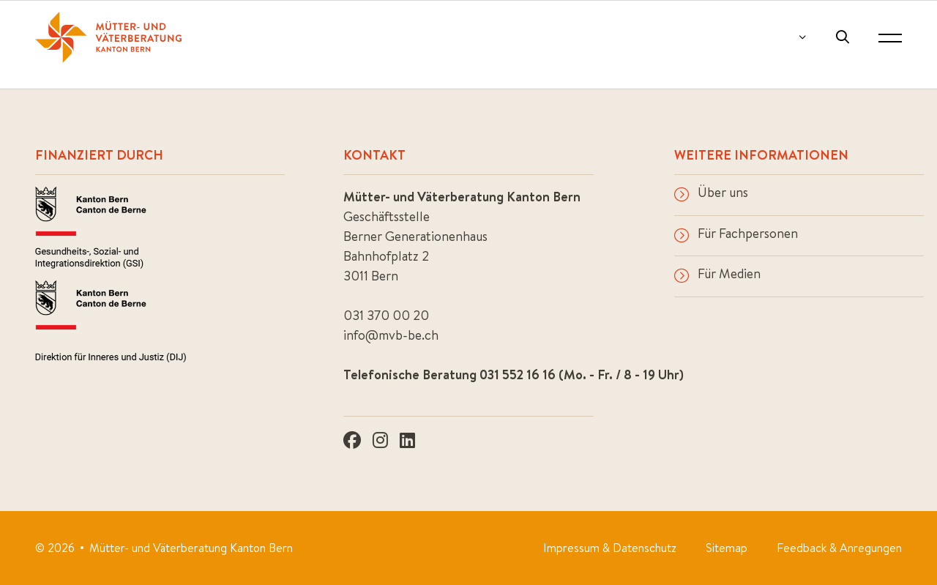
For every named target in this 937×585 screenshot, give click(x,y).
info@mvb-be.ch (390, 335)
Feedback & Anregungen (839, 548)
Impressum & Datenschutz (609, 548)
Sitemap (726, 548)
